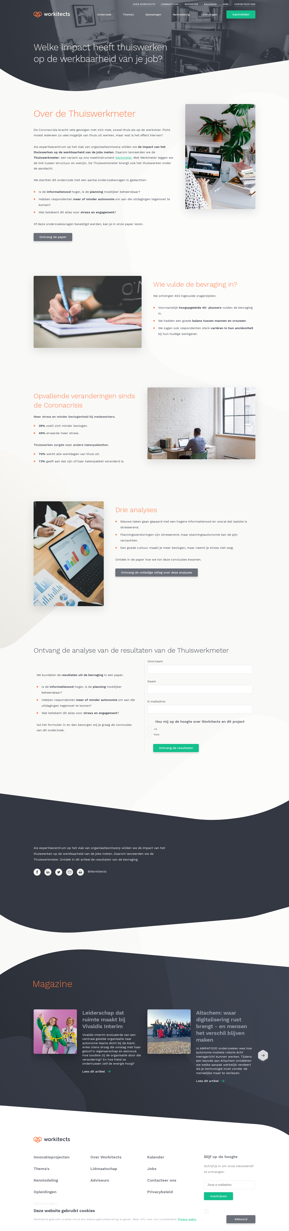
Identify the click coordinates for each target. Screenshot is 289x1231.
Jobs (225, 4)
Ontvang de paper (52, 237)
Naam (151, 681)
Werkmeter (123, 157)
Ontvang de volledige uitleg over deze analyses (156, 572)
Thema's (128, 14)
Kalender (210, 4)
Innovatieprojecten (52, 1157)
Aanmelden (240, 14)
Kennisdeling (181, 14)
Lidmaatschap (170, 4)
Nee (156, 734)
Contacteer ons (244, 4)
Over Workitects (144, 4)
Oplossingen (153, 14)
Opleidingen (209, 14)
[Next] (263, 1056)
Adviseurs (191, 4)
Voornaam (155, 661)
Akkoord (241, 1219)
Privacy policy (187, 1219)
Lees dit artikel (93, 1071)
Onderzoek (104, 14)
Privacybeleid (160, 1191)
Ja (155, 729)
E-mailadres (156, 701)
